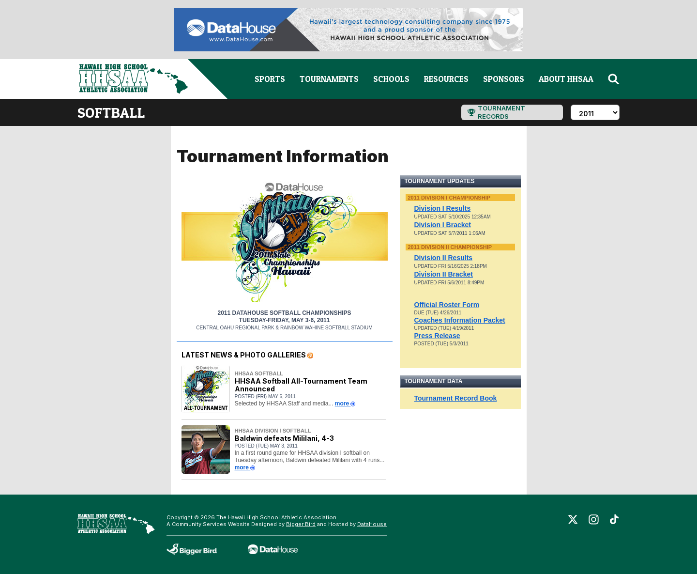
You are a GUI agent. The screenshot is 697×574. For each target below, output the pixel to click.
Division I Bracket (442, 225)
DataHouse (372, 524)
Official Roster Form (447, 305)
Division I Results (442, 208)
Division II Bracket (443, 274)
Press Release (437, 336)
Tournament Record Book (455, 398)
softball (111, 112)
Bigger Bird (301, 524)
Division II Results (443, 258)
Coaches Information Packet (459, 320)
